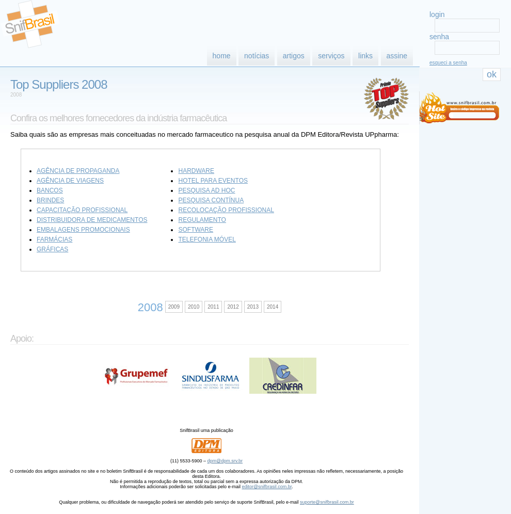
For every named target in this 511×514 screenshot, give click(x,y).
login (437, 14)
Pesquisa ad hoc (206, 190)
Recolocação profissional (226, 210)
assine (397, 56)
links (365, 56)
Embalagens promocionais (83, 229)
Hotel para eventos (212, 180)
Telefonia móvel (206, 239)
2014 (272, 307)
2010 (193, 307)
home (222, 56)
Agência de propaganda (78, 170)
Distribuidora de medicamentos (92, 219)
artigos (294, 56)
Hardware (196, 170)
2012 (232, 307)
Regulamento (202, 219)
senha (439, 37)
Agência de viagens (70, 180)
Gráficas (52, 249)
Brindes (50, 200)
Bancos (50, 190)
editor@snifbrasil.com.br (267, 486)
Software (195, 229)
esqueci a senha (448, 63)
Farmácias (54, 239)
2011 (213, 307)
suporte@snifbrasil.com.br (327, 502)
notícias (256, 56)
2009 (174, 307)
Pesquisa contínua (211, 200)
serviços (331, 56)
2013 (253, 307)
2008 (16, 95)
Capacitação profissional (82, 210)
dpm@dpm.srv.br (225, 460)
